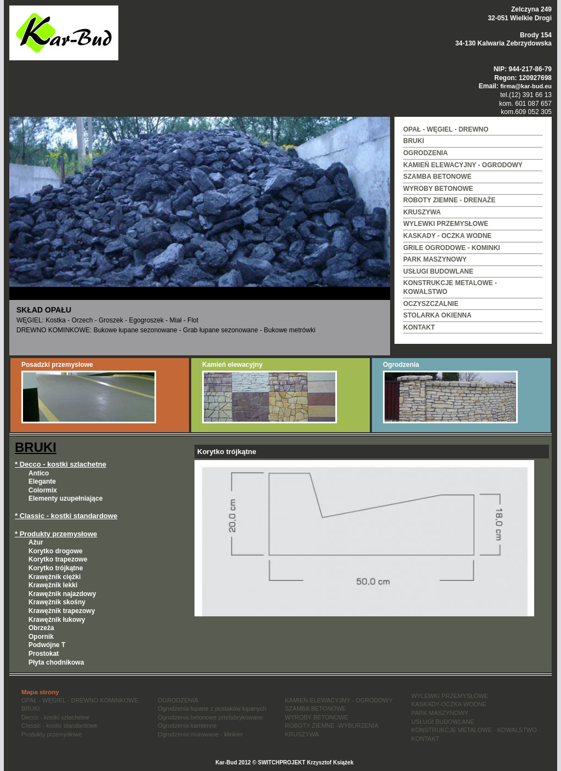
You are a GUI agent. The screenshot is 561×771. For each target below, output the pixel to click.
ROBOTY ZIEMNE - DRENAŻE (449, 200)
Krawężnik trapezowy (61, 611)
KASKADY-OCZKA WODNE (448, 704)
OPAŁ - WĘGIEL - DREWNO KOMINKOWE (79, 700)
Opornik (41, 636)
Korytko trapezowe (57, 559)
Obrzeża (41, 628)
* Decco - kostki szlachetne (60, 464)
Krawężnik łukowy (56, 619)
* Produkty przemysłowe (56, 534)
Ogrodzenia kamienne (187, 725)
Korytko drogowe (55, 551)
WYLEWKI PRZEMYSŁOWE (445, 224)
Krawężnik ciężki (54, 577)
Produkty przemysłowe (51, 734)
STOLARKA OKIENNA (437, 315)
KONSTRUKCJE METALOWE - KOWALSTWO (474, 730)
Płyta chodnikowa (56, 662)
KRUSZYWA (422, 212)
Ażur (35, 542)
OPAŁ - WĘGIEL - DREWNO (446, 129)
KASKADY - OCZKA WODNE (447, 236)
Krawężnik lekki (52, 585)
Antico (38, 473)
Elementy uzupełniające (65, 498)
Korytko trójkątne (55, 568)
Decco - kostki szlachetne (55, 717)
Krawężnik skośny (56, 602)
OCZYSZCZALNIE (431, 304)
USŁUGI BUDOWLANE (438, 271)
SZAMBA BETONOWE (437, 176)
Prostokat (43, 653)
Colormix (42, 490)
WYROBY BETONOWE (438, 188)
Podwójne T (46, 645)
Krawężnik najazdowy (62, 594)
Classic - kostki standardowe (59, 725)
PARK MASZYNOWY (435, 259)
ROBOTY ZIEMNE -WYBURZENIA (332, 725)
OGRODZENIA (425, 153)
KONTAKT (419, 327)
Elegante (42, 481)
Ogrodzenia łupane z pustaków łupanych (212, 708)
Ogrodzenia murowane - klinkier (200, 734)
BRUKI (413, 141)
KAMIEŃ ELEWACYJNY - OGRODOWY (463, 165)
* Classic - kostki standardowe (66, 516)
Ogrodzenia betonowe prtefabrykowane (210, 717)
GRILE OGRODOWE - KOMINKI (451, 248)
